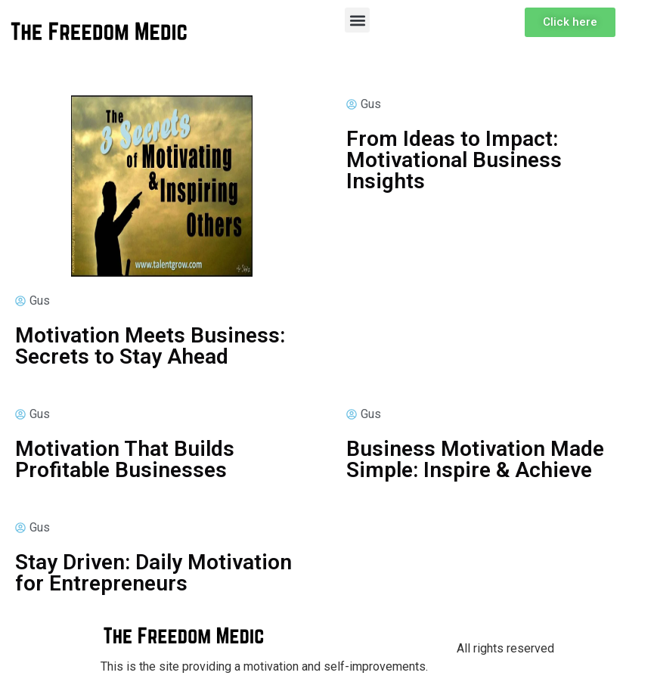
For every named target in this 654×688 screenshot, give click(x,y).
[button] (357, 20)
